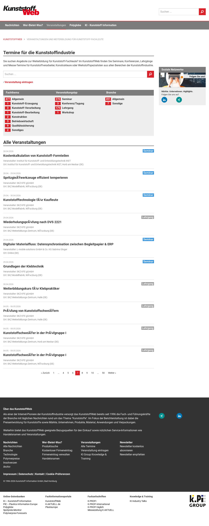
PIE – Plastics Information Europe (20, 504)
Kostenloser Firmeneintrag (57, 450)
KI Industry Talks (138, 501)
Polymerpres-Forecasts (15, 513)
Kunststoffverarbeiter (42, 65)
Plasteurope (51, 507)
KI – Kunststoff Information (17, 501)
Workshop (68, 112)
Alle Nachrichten (12, 446)
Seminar (67, 99)
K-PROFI (92, 501)
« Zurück (45, 373)
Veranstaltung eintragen (19, 82)
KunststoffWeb (53, 501)
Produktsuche (50, 446)
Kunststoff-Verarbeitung (26, 107)
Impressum (10, 474)
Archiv (6, 466)
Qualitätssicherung (23, 125)
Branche (8, 450)
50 (103, 373)
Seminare (118, 61)
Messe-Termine (17, 65)
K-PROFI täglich (96, 507)
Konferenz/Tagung (73, 103)
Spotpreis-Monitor (12, 510)
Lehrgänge (146, 61)
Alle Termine (88, 446)
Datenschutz (26, 474)
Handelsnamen (51, 458)
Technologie (10, 454)
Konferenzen (132, 61)
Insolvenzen (10, 462)
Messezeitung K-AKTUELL (101, 510)
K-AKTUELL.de (52, 504)
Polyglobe (75, 25)
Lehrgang (67, 107)
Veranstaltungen (56, 25)
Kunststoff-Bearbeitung (26, 112)
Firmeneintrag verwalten (56, 454)
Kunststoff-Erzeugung (25, 103)
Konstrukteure (64, 65)
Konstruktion (19, 116)
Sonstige (117, 103)
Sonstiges (18, 130)
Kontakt (39, 474)
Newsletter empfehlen (132, 454)
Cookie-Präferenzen (58, 474)
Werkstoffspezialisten (90, 65)
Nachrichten (12, 25)
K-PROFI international (99, 504)
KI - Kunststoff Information (100, 25)
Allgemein (18, 99)
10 (92, 373)
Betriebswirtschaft (22, 121)
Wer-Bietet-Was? (33, 25)
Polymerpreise (11, 458)
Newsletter (126, 442)
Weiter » (112, 373)
